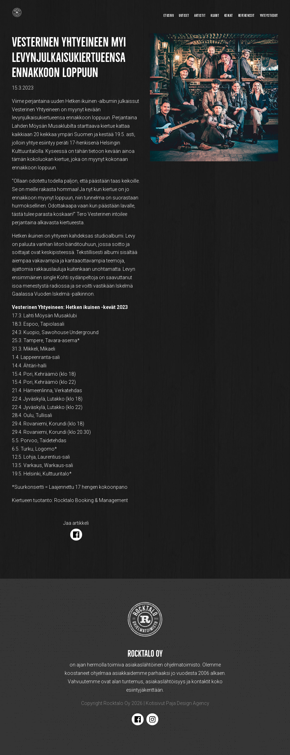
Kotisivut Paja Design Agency (177, 703)
